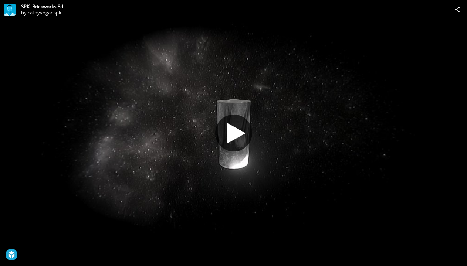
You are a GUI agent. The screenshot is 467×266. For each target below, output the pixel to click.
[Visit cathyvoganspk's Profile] (10, 10)
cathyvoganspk (44, 12)
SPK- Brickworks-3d (42, 6)
